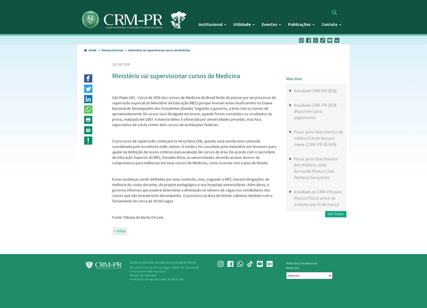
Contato (331, 24)
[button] (88, 78)
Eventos (271, 24)
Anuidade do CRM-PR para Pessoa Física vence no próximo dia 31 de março (318, 198)
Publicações (301, 24)
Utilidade (244, 24)
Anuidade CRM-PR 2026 (315, 90)
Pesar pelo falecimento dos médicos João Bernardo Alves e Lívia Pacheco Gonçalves (316, 168)
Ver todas (336, 213)
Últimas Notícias (112, 50)
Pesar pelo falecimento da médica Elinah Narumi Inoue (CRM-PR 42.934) (318, 138)
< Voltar (120, 230)
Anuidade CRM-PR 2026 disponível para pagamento (315, 111)
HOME (92, 50)
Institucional (212, 24)
